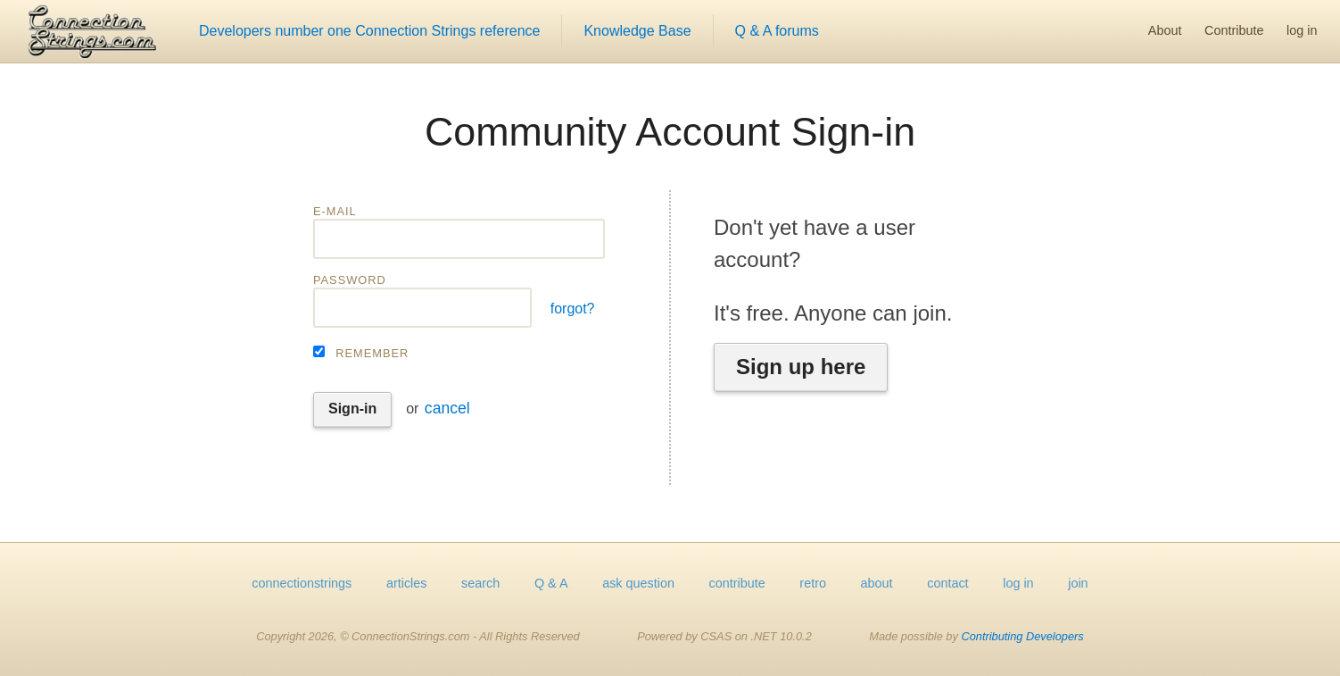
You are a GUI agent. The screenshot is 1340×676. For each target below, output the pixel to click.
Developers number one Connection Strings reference (369, 30)
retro (812, 583)
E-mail (335, 211)
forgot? (572, 308)
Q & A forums (777, 30)
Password (349, 280)
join (1078, 583)
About (1165, 30)
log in (1301, 30)
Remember (372, 353)
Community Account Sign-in (670, 131)
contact (947, 583)
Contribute (1233, 30)
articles (406, 583)
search (480, 583)
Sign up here (800, 367)
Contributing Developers (1022, 636)
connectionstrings (302, 583)
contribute (737, 583)
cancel (447, 408)
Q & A (551, 583)
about (877, 583)
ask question (638, 583)
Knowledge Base (637, 30)
